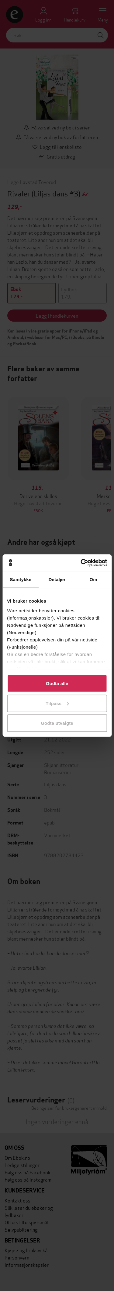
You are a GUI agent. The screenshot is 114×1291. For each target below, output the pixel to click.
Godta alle (57, 683)
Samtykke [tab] (20, 579)
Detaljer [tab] (57, 579)
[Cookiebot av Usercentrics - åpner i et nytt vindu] (81, 563)
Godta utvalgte (57, 723)
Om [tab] (93, 579)
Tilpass (57, 703)
